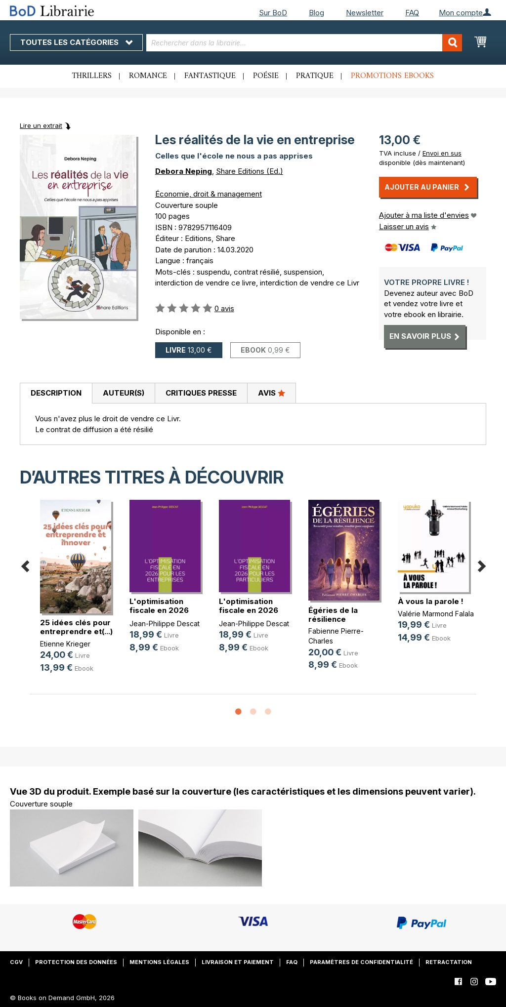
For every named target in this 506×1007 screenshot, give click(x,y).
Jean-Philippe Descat (164, 623)
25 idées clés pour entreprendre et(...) (76, 627)
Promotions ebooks (392, 76)
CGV (16, 962)
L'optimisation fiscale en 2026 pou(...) (159, 610)
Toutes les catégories (76, 42)
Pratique (315, 76)
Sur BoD (273, 12)
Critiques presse (201, 393)
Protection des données (76, 962)
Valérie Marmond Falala (436, 613)
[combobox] (304, 42)
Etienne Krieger (65, 644)
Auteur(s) (123, 393)
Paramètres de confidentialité (361, 962)
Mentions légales (159, 962)
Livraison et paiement (238, 962)
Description (56, 393)
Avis (271, 392)
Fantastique (210, 76)
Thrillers (92, 76)
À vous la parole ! (431, 601)
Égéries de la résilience (333, 614)
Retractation (448, 962)
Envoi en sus (442, 153)
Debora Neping (183, 171)
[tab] (56, 393)
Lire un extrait (41, 125)
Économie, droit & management (208, 194)
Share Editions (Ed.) (249, 171)
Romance (148, 76)
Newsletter (364, 12)
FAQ (412, 12)
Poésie (266, 76)
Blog (316, 12)
